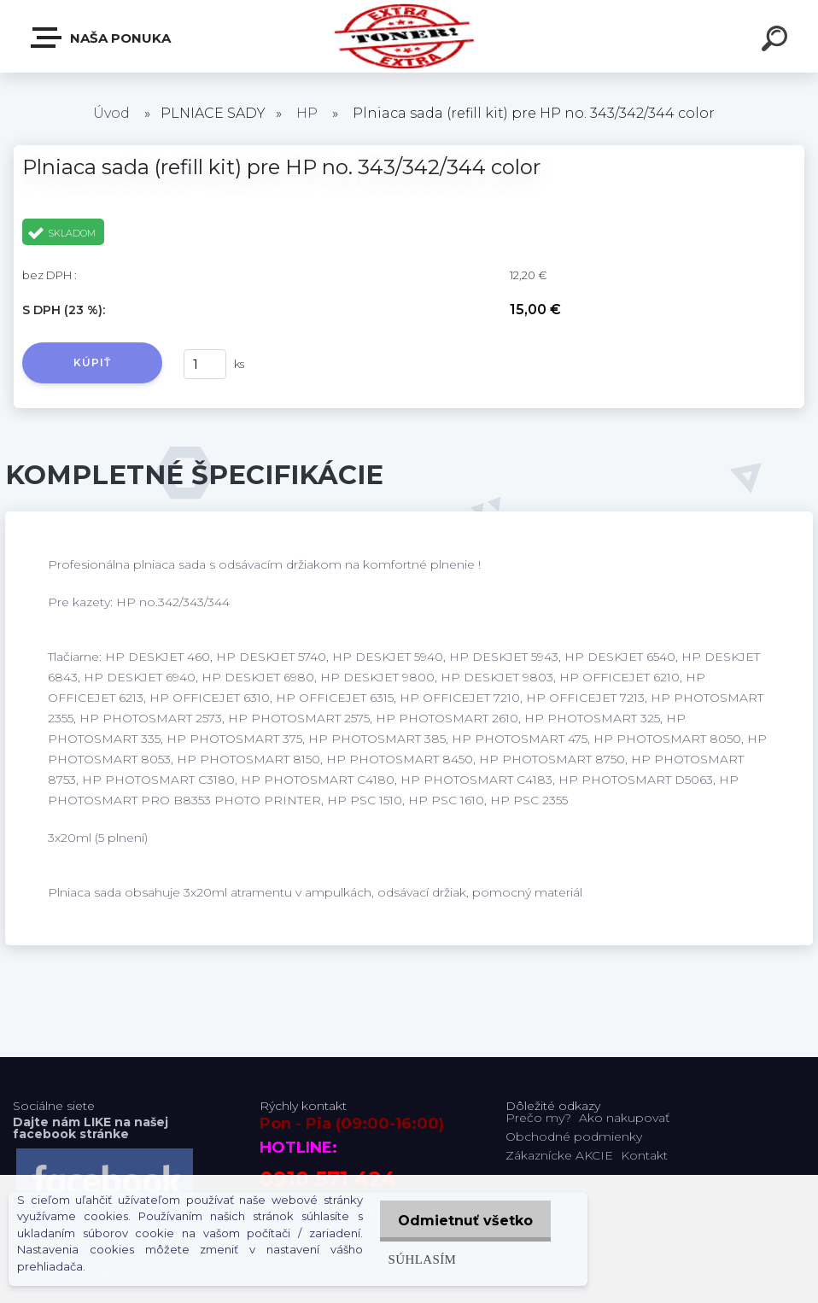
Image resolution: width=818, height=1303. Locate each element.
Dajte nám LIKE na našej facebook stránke (90, 1128)
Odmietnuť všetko (462, 1220)
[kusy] (205, 364)
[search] (777, 41)
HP (307, 113)
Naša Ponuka (101, 37)
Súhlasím (417, 1259)
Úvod (111, 113)
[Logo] (409, 36)
